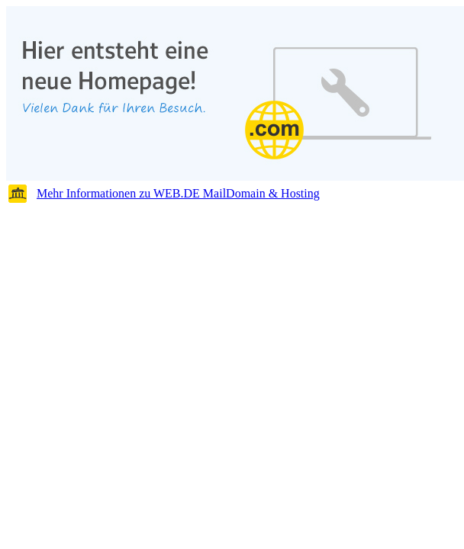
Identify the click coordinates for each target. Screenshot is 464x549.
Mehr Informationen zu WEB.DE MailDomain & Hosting (178, 193)
